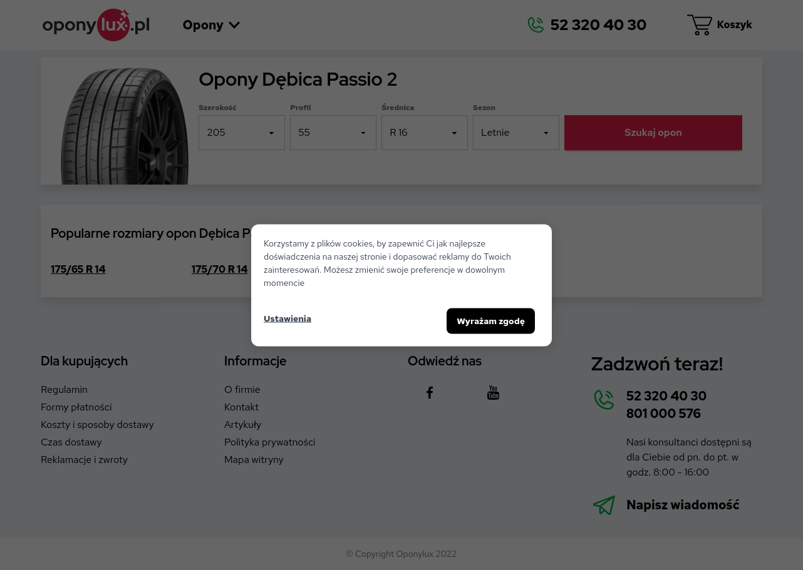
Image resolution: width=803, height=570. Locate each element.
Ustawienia (287, 318)
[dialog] (401, 285)
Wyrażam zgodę (491, 320)
